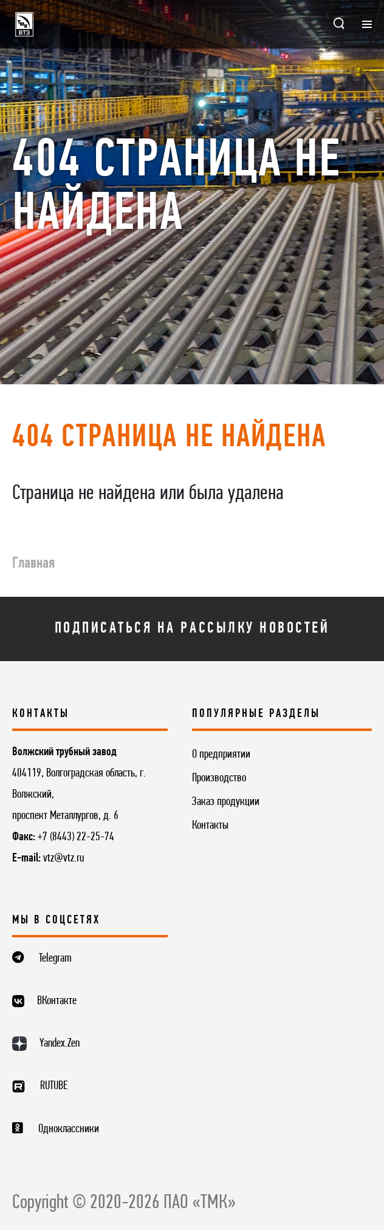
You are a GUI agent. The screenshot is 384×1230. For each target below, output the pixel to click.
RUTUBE (53, 1086)
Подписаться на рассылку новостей (192, 628)
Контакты (210, 826)
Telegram (55, 959)
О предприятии (221, 755)
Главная (33, 564)
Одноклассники (68, 1129)
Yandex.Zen (59, 1044)
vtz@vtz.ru (63, 858)
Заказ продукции (225, 802)
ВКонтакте (57, 1001)
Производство (219, 778)
